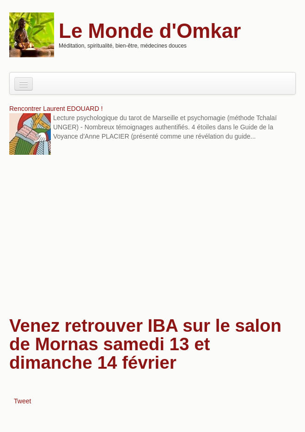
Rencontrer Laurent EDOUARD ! (56, 108)
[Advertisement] (152, 233)
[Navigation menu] (23, 84)
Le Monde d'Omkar (150, 30)
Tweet (22, 401)
